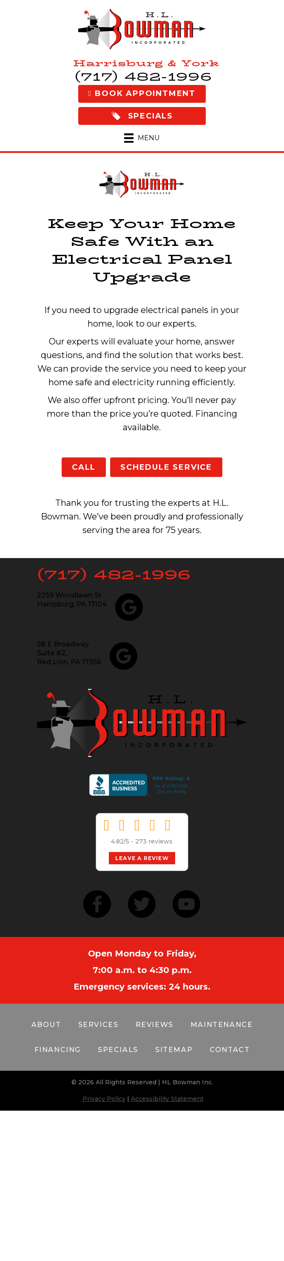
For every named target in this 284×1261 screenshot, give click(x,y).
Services (98, 1025)
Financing (57, 1050)
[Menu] (142, 138)
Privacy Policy (103, 1099)
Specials (118, 1050)
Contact (230, 1050)
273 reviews (154, 841)
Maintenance (221, 1025)
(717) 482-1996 (114, 574)
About (46, 1025)
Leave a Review (142, 858)
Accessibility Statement (167, 1099)
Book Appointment (142, 93)
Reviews (154, 1025)
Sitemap (174, 1050)
